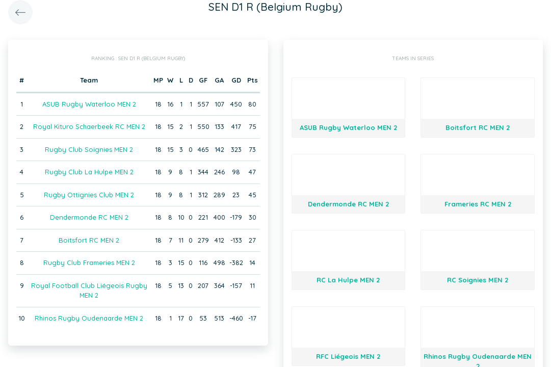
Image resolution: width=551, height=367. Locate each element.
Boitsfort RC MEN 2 (89, 240)
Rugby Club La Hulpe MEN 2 (89, 172)
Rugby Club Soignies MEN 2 (89, 149)
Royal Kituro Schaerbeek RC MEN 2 (89, 126)
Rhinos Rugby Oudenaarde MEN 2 (89, 318)
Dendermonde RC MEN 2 (89, 217)
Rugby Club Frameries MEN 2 (89, 262)
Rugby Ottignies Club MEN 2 (89, 195)
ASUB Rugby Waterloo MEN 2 (89, 104)
